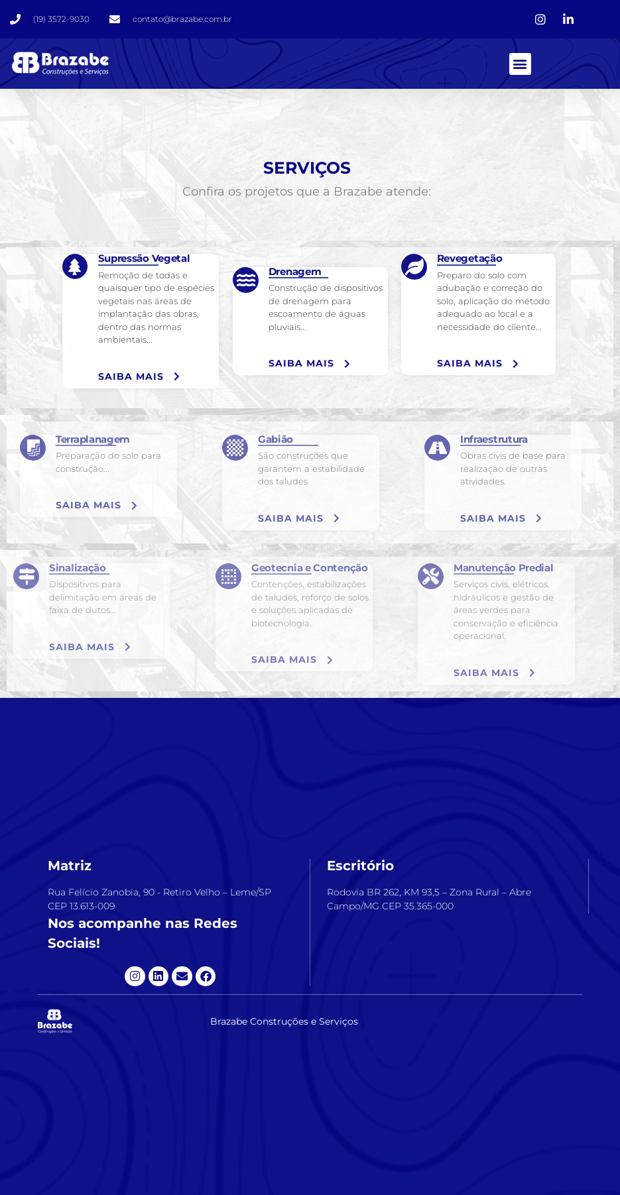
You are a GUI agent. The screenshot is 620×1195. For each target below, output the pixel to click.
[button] (520, 64)
